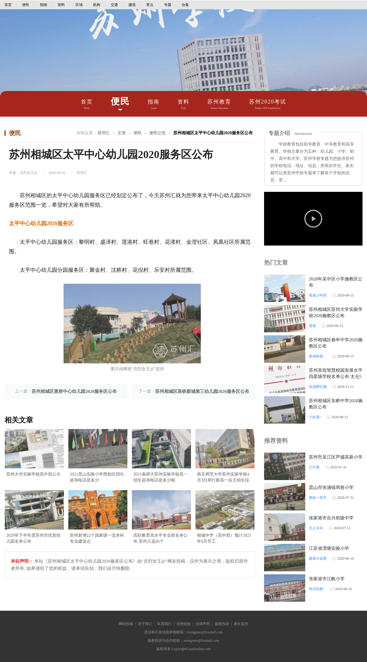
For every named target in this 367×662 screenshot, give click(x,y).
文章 (122, 133)
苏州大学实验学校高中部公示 (33, 474)
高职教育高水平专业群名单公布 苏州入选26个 (160, 538)
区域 (79, 5)
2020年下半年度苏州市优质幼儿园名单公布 (33, 538)
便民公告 (157, 133)
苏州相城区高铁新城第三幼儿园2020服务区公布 (202, 391)
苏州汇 (104, 133)
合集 (185, 5)
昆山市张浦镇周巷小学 (331, 487)
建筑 (132, 5)
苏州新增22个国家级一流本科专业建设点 (97, 538)
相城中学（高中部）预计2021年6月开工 (224, 538)
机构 (96, 5)
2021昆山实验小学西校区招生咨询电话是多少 (97, 477)
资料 (61, 5)
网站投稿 (126, 624)
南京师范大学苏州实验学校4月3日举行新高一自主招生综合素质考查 (223, 477)
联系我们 (164, 624)
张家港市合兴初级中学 (331, 518)
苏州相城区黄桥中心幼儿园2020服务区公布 (74, 391)
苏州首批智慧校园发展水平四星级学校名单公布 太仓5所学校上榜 (336, 376)
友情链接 (183, 624)
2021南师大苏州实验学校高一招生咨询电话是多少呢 (160, 477)
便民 (25, 5)
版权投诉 (222, 624)
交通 (114, 5)
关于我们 (145, 624)
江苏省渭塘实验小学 (329, 548)
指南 (43, 5)
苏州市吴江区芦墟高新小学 (336, 457)
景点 (149, 5)
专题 (167, 5)
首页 (8, 5)
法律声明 (202, 624)
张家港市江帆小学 (327, 578)
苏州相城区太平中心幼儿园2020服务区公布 (213, 133)
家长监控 (241, 624)
